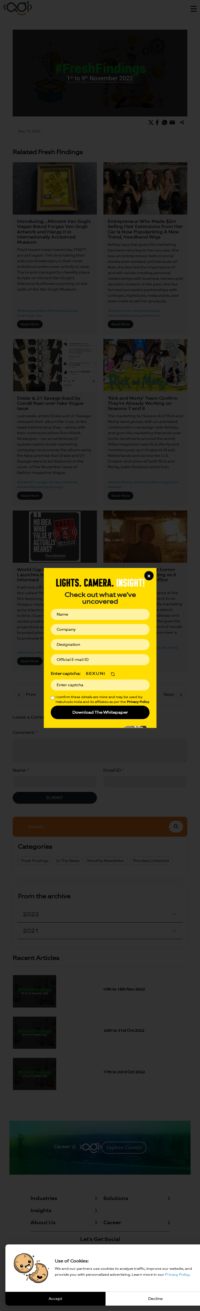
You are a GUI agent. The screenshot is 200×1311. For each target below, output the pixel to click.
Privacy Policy (177, 1274)
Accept (55, 1298)
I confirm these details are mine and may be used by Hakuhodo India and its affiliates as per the (102, 699)
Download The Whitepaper (100, 712)
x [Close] (148, 575)
